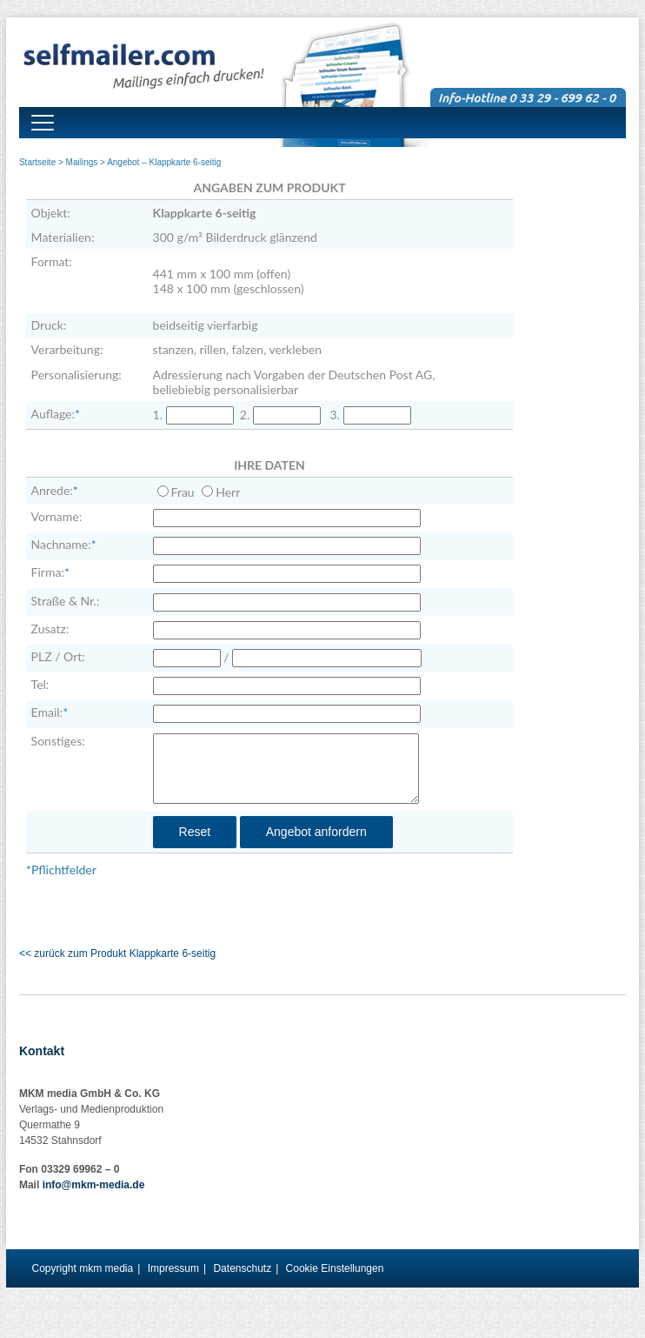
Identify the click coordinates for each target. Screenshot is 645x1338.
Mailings (82, 162)
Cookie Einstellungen (335, 1268)
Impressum (173, 1268)
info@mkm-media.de (94, 1185)
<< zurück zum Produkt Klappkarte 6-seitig (117, 953)
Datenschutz (242, 1268)
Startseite (37, 162)
